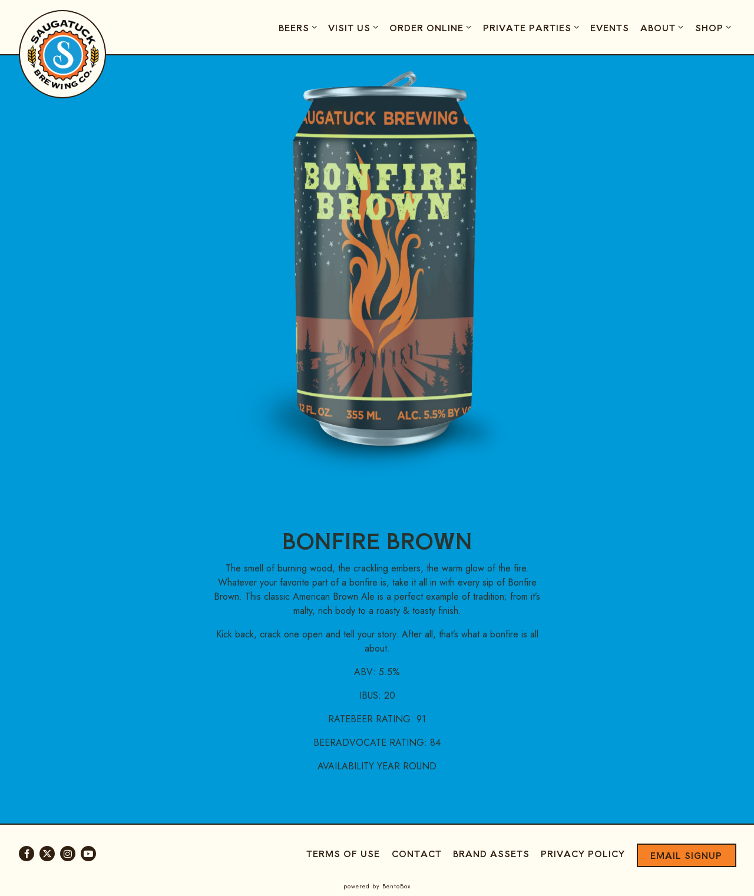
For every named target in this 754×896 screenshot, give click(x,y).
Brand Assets (491, 853)
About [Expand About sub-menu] (663, 27)
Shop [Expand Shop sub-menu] (715, 27)
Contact (417, 853)
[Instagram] (67, 853)
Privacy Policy (583, 853)
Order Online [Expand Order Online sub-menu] (432, 27)
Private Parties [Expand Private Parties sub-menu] (532, 27)
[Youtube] (88, 853)
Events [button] (609, 27)
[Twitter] (47, 853)
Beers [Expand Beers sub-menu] (299, 27)
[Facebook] (26, 853)
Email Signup (686, 855)
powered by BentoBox (377, 886)
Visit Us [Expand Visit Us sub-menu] (355, 27)
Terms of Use (343, 853)
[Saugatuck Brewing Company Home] (63, 53)
